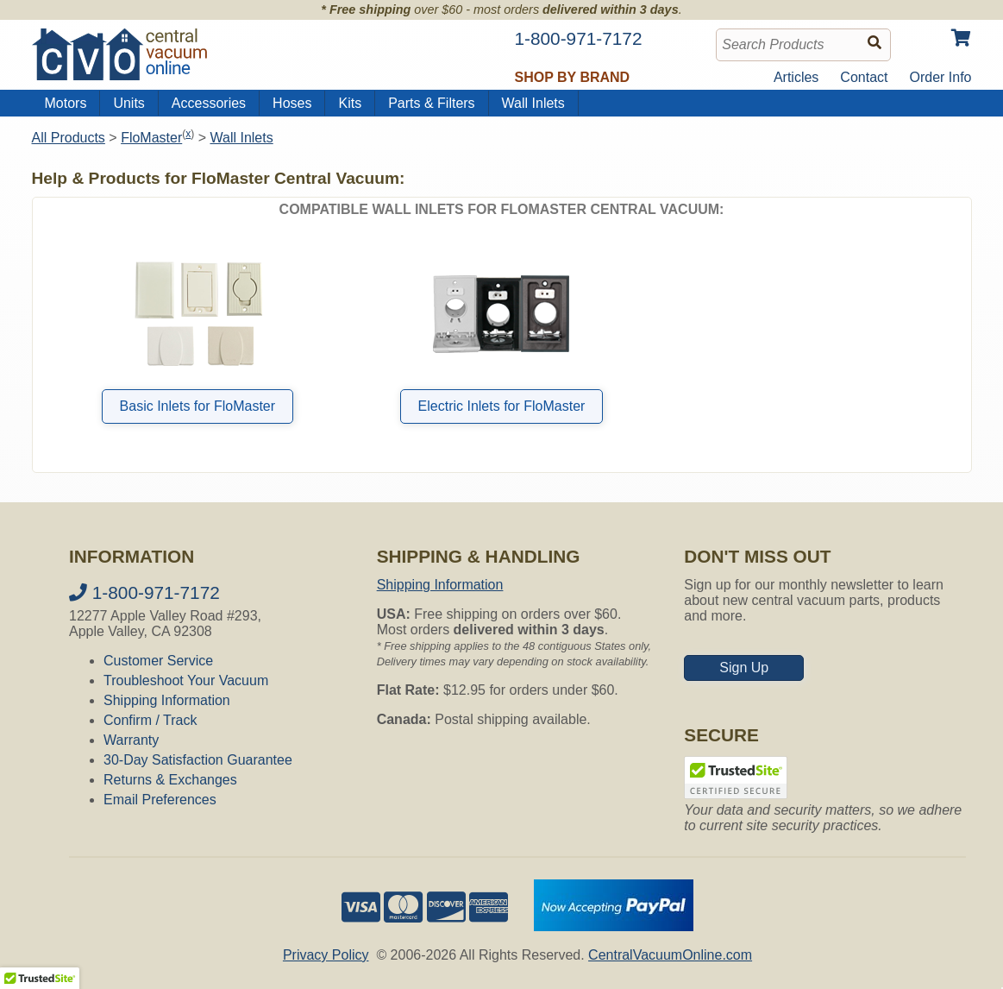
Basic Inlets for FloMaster (198, 406)
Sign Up (743, 667)
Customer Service (158, 660)
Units (128, 103)
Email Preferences (159, 799)
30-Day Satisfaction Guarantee (197, 760)
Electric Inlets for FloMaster (502, 406)
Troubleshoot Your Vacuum (185, 680)
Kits (349, 103)
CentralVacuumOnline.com (670, 955)
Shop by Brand (572, 77)
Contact (863, 77)
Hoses (292, 103)
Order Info (940, 77)
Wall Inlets (533, 103)
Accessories (209, 103)
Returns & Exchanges (170, 779)
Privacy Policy (326, 955)
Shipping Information (166, 700)
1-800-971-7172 (144, 592)
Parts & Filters (431, 103)
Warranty (131, 740)
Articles (796, 77)
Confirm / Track (150, 720)
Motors (66, 103)
